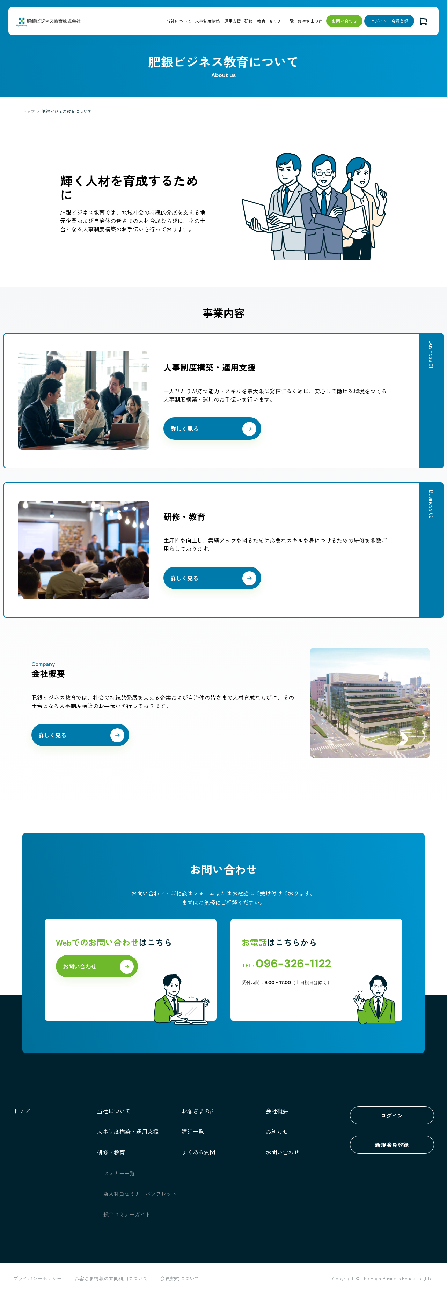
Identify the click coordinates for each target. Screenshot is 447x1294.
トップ (28, 111)
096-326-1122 (293, 963)
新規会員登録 (392, 1144)
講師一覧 (193, 1131)
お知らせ (277, 1131)
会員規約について (179, 1278)
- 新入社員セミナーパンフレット (138, 1193)
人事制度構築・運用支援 (218, 21)
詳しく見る (184, 428)
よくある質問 (198, 1152)
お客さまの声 (310, 21)
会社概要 (277, 1111)
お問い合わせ (344, 21)
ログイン (392, 1115)
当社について (178, 21)
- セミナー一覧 (117, 1173)
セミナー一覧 (281, 21)
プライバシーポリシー (37, 1278)
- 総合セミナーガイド (125, 1214)
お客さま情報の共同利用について (111, 1278)
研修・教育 (254, 21)
